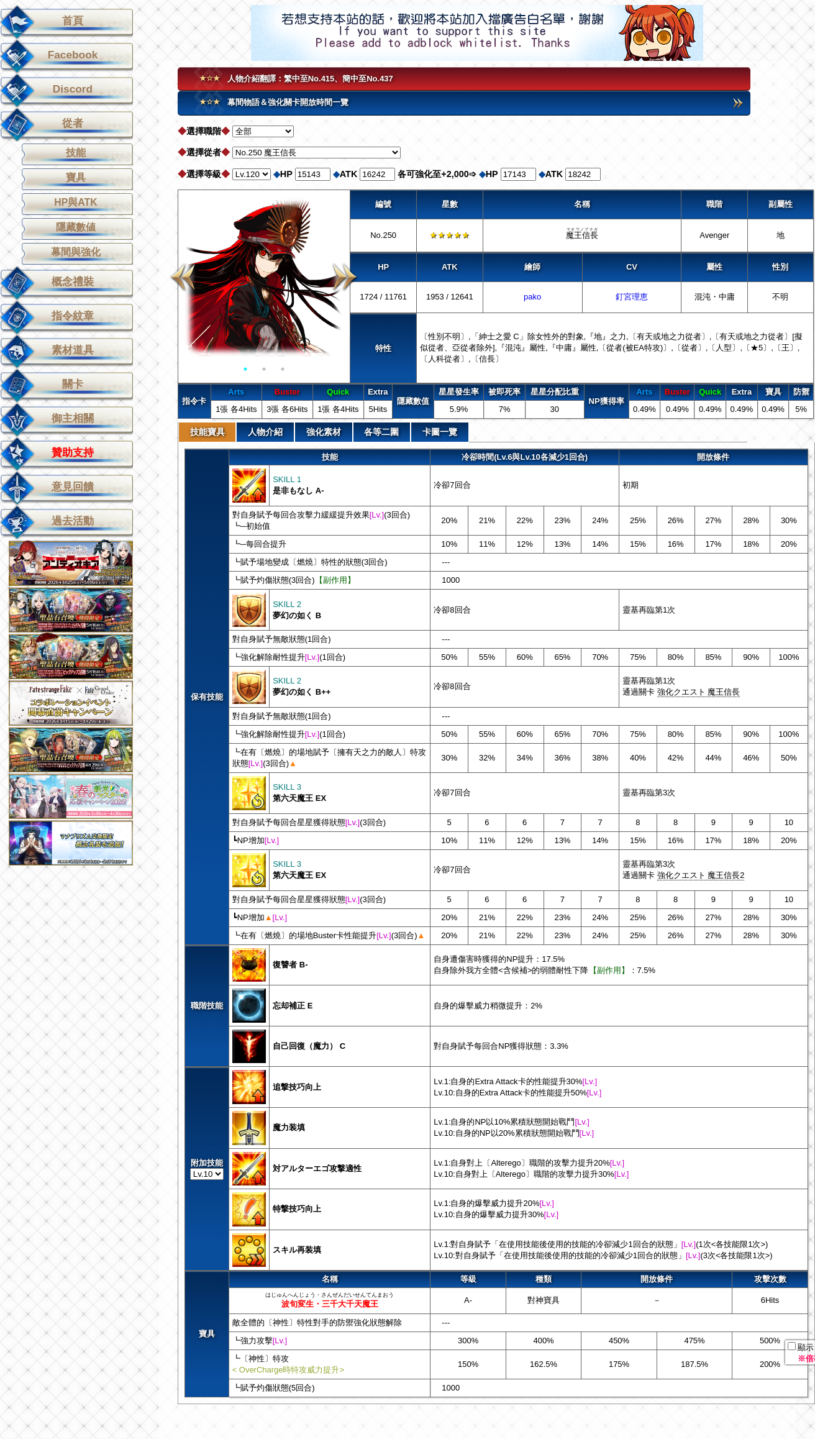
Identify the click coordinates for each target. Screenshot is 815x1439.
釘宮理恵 (632, 296)
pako (532, 296)
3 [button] (282, 369)
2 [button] (264, 369)
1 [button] (245, 369)
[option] (264, 277)
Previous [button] (183, 277)
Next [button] (345, 277)
